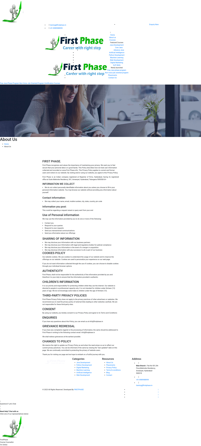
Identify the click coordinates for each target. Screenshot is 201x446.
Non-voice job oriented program (116, 73)
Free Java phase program (116, 70)
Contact (109, 375)
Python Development (116, 55)
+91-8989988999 (56, 28)
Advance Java (119, 50)
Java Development (117, 45)
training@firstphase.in (58, 25)
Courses (113, 40)
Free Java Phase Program (9, 83)
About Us (109, 363)
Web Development (117, 60)
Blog (108, 373)
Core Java (118, 48)
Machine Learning (116, 58)
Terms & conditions (113, 370)
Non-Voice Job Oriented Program (31, 83)
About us (112, 37)
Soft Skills (116, 65)
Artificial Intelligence (116, 53)
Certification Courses (52, 83)
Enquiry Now (154, 24)
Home (112, 35)
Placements (112, 75)
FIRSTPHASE (79, 390)
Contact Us (112, 78)
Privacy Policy (111, 368)
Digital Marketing (116, 63)
